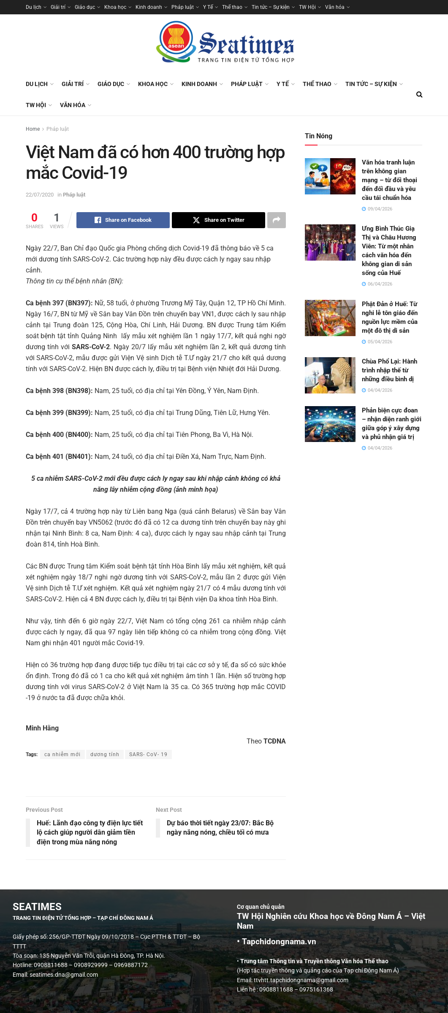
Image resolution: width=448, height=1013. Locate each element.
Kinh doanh (149, 7)
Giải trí (58, 7)
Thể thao (232, 7)
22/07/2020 (40, 194)
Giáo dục (85, 7)
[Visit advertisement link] (156, 778)
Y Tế (208, 7)
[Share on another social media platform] (276, 220)
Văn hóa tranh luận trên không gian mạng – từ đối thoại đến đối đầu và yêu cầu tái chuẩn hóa (389, 180)
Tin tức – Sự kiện (271, 7)
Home (33, 129)
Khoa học (115, 7)
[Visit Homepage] (224, 43)
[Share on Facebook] (123, 220)
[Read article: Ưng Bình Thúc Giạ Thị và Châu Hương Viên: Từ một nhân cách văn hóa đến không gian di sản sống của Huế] (330, 242)
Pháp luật (182, 7)
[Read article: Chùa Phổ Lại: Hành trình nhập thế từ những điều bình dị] (330, 375)
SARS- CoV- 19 (148, 754)
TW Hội (307, 7)
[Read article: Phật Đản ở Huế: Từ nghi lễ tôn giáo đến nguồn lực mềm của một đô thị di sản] (330, 318)
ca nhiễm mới (62, 754)
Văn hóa (335, 7)
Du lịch (33, 7)
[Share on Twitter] (218, 220)
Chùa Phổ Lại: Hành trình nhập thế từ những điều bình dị (389, 370)
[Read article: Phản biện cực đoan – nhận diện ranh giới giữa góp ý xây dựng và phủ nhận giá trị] (330, 424)
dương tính (104, 754)
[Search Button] (419, 94)
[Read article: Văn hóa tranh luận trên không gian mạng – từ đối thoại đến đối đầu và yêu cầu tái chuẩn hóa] (330, 176)
